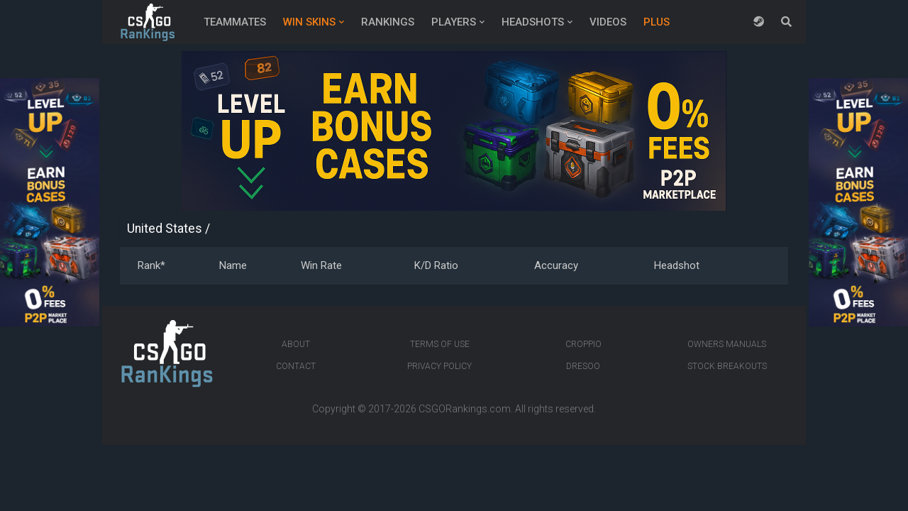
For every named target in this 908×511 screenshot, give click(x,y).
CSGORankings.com (465, 408)
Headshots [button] (533, 22)
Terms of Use (440, 344)
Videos (607, 22)
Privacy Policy (439, 366)
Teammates (235, 22)
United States (164, 228)
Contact (296, 366)
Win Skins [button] (309, 22)
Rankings (387, 22)
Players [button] (453, 22)
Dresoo (583, 366)
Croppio (583, 344)
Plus (656, 22)
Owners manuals (726, 344)
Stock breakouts (727, 366)
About (296, 344)
